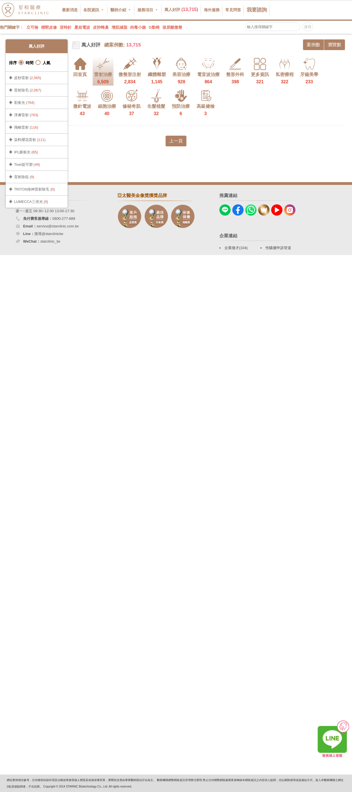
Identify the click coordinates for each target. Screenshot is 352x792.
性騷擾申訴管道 (278, 248)
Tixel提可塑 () (27, 164)
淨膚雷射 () (26, 115)
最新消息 (70, 10)
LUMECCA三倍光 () (31, 202)
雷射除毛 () (27, 90)
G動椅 (154, 27)
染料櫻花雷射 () (29, 140)
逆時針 (66, 27)
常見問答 (233, 10)
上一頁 (176, 140)
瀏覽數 (334, 44)
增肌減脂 (119, 27)
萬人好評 (181, 9)
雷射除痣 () (24, 177)
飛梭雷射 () (26, 127)
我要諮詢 (257, 10)
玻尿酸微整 (172, 27)
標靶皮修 (49, 27)
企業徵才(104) (236, 248)
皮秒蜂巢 (101, 27)
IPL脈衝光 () (26, 152)
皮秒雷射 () (27, 78)
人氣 (42, 62)
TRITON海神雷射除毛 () (34, 189)
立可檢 (32, 27)
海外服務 (212, 10)
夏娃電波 (82, 27)
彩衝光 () (24, 102)
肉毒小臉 (138, 27)
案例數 (313, 44)
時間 (26, 62)
